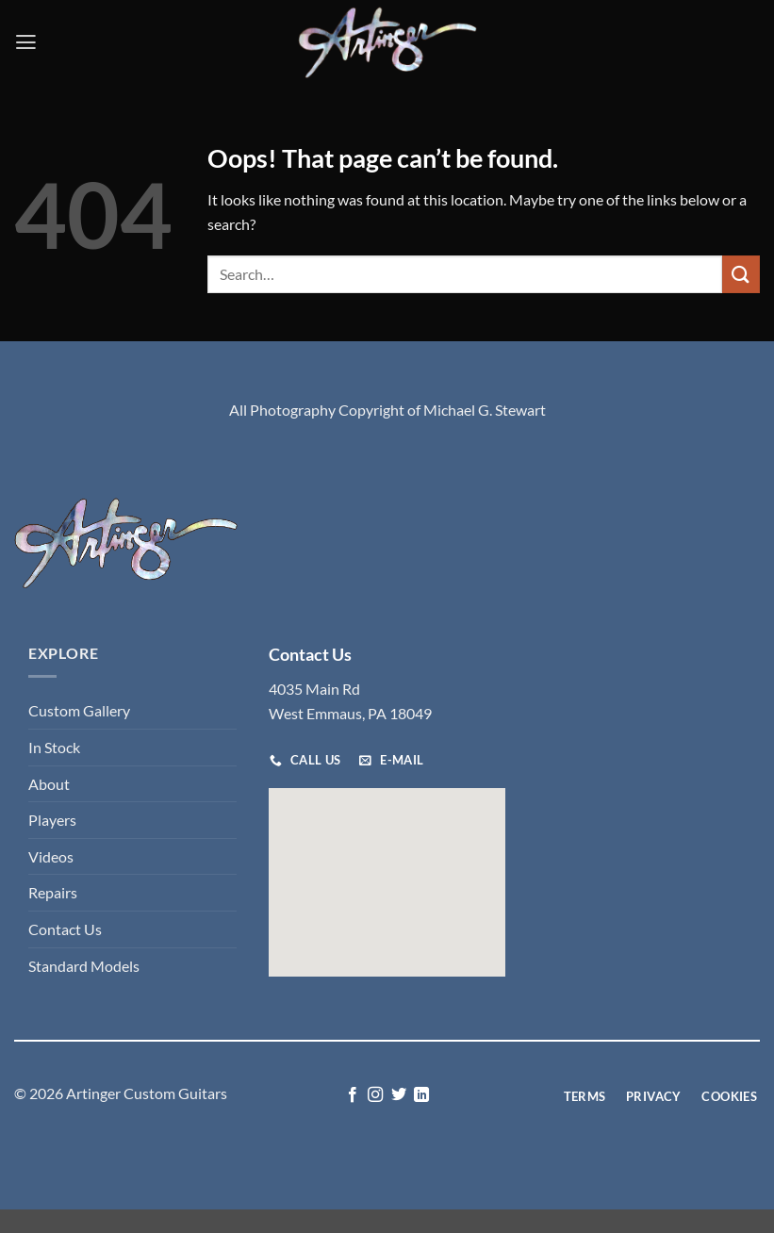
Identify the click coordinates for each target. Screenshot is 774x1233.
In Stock (54, 747)
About (49, 784)
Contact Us (65, 929)
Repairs (52, 892)
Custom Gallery (79, 710)
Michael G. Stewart (484, 410)
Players (52, 820)
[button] (25, 42)
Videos (51, 856)
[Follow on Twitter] (398, 1095)
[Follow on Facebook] (352, 1095)
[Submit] (741, 273)
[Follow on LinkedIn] (421, 1095)
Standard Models (84, 966)
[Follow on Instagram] (375, 1095)
